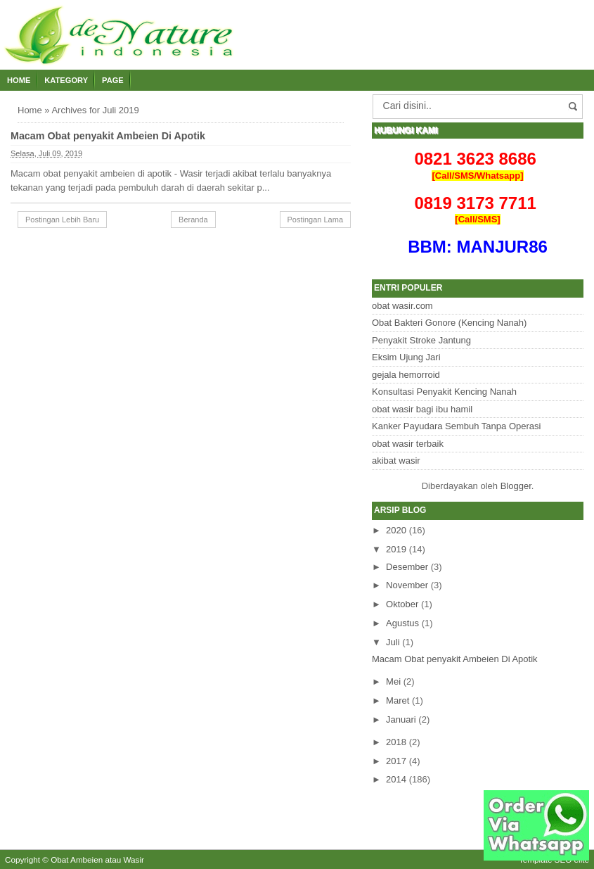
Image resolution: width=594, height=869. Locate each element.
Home (18, 80)
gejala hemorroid (406, 374)
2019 (396, 549)
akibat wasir (396, 460)
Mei (393, 681)
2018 (396, 742)
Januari (401, 719)
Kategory (66, 80)
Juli (393, 642)
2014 (396, 779)
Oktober (402, 604)
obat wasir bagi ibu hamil (422, 409)
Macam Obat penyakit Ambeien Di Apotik (108, 135)
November (407, 585)
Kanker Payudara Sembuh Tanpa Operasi (456, 426)
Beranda (193, 219)
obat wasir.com (402, 305)
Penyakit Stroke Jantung (421, 340)
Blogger (516, 486)
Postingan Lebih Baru (62, 219)
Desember (407, 567)
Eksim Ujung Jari (406, 357)
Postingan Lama (316, 219)
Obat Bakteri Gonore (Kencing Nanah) (449, 322)
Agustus (402, 623)
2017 (396, 761)
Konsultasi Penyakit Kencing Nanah (444, 391)
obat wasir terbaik (408, 443)
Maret (397, 700)
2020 (396, 530)
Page (113, 80)
